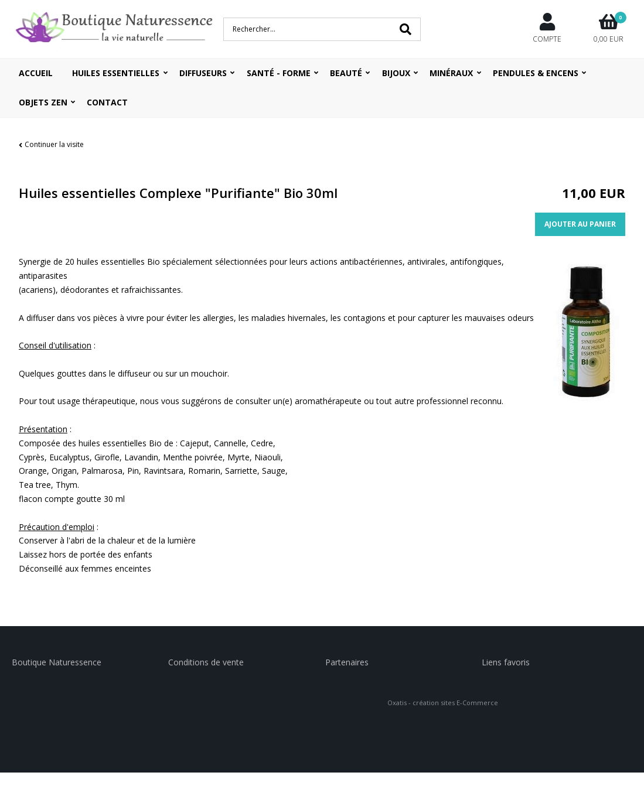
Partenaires (347, 662)
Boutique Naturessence (56, 662)
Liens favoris (506, 662)
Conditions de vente (206, 662)
